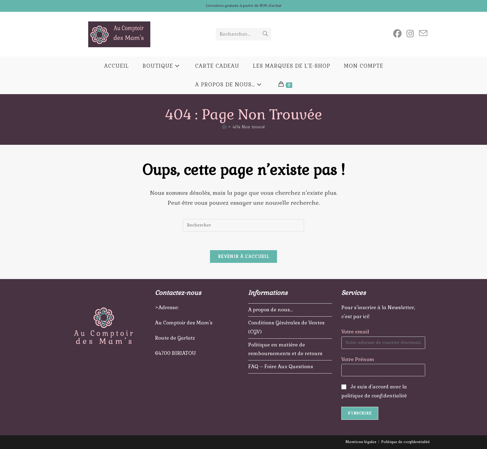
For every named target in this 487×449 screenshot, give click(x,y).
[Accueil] (224, 127)
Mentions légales (360, 441)
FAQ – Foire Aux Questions (280, 366)
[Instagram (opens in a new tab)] (410, 34)
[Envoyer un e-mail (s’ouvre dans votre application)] (423, 33)
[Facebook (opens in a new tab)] (397, 34)
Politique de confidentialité (405, 441)
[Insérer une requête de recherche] (243, 225)
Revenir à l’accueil (243, 256)
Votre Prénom (357, 359)
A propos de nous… (270, 309)
